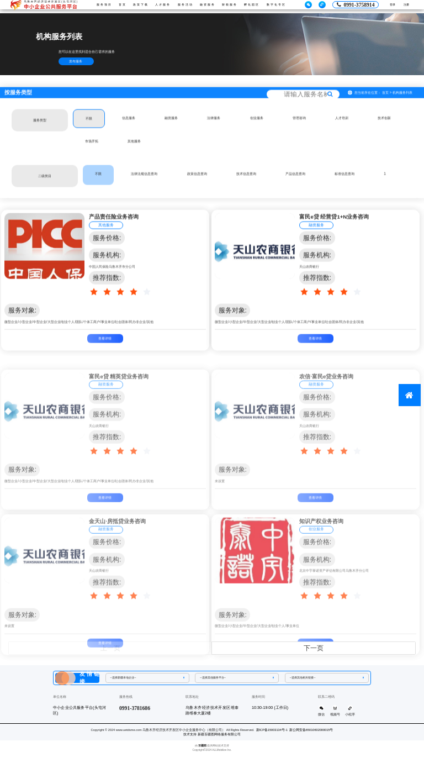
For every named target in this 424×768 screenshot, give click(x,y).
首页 (109, 6)
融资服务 (210, 6)
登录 (384, 6)
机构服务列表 (402, 105)
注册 (403, 6)
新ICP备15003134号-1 (272, 732)
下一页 (314, 648)
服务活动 (184, 6)
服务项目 (89, 6)
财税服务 (236, 6)
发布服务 (75, 61)
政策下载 (132, 6)
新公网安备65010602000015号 (311, 732)
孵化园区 (262, 6)
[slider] (122, 304)
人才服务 (158, 6)
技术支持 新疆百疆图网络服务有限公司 (212, 736)
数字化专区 (290, 6)
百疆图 (202, 747)
